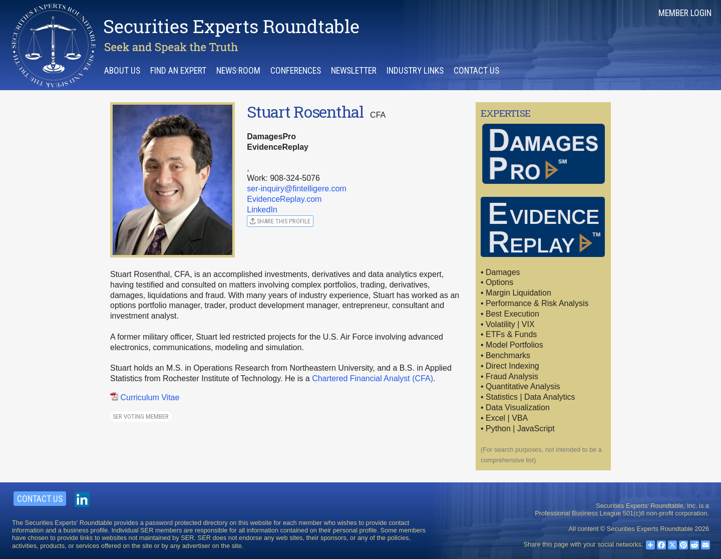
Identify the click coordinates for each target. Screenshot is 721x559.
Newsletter (354, 71)
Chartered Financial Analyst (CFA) (372, 378)
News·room (238, 71)
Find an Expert (178, 71)
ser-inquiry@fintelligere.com (296, 188)
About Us (122, 71)
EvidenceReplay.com (284, 199)
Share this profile (280, 221)
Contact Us (476, 71)
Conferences (295, 71)
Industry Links (415, 71)
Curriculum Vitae (144, 397)
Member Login (684, 13)
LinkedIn (262, 209)
